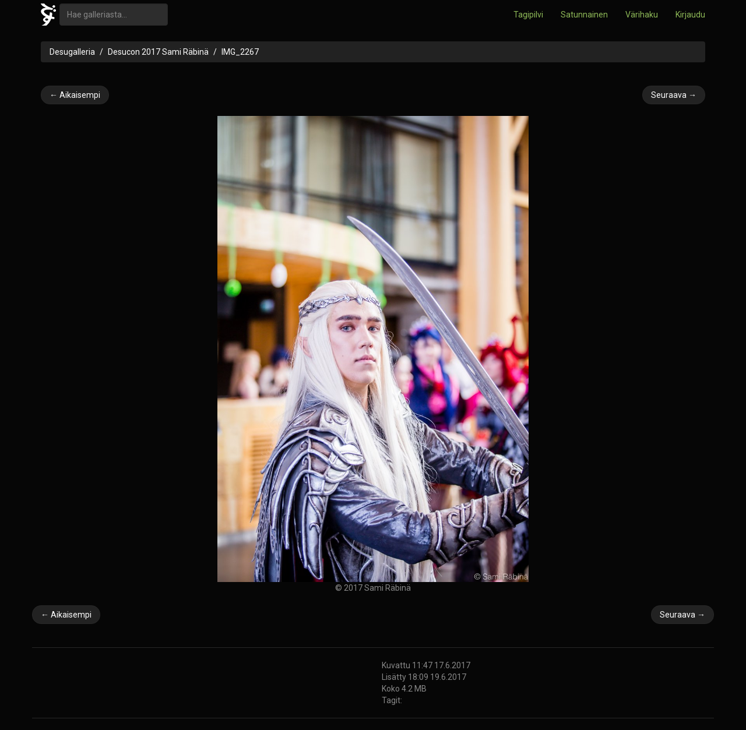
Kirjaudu (690, 14)
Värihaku (641, 14)
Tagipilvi (528, 14)
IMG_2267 (240, 52)
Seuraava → (673, 95)
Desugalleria (72, 52)
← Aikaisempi (75, 95)
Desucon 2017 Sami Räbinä (158, 52)
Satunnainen (584, 14)
